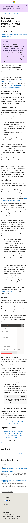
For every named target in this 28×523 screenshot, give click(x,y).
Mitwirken (20, 510)
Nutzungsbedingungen (8, 516)
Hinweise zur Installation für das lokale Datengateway (14, 34)
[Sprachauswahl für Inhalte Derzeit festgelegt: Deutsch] (6, 497)
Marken (4, 518)
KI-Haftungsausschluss (8, 508)
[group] (15, 401)
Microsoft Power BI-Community (11, 87)
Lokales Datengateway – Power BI (12, 433)
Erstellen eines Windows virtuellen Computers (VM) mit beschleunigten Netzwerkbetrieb (13, 422)
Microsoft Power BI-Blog (15, 85)
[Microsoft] (14, 2)
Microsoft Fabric (9, 13)
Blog (14, 510)
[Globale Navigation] (1, 2)
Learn (2, 13)
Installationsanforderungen (8, 291)
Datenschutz (6, 512)
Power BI (16, 13)
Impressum (17, 516)
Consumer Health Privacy (9, 514)
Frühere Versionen (7, 510)
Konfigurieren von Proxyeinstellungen (14, 431)
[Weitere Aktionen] (25, 13)
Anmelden (24, 2)
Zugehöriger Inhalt (6, 36)
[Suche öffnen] (20, 2)
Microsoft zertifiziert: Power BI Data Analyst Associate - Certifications (13, 481)
